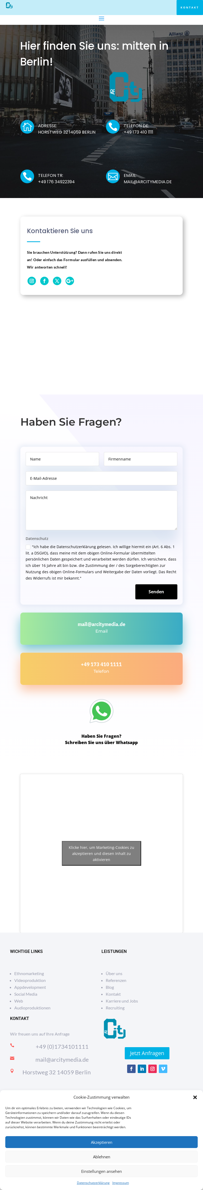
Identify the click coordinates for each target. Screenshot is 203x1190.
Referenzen (116, 980)
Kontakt (190, 7)
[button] (195, 1097)
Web (18, 1000)
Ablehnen (101, 1156)
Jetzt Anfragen (147, 1053)
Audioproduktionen (32, 1007)
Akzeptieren (101, 1142)
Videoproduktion (30, 980)
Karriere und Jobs (122, 1000)
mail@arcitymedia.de (101, 624)
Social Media (25, 993)
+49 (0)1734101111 (62, 1046)
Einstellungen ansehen (101, 1171)
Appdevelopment (30, 987)
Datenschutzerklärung (93, 1182)
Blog (110, 987)
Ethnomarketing (29, 973)
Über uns (114, 973)
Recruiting (115, 1007)
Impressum (120, 1182)
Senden (156, 592)
